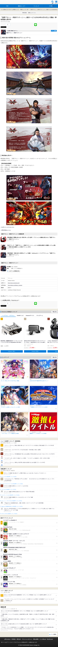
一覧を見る (54, 311)
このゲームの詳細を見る (14, 271)
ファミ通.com (42, 639)
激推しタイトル (32, 12)
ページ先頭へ (54, 634)
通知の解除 (36, 639)
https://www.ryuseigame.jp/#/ (13, 283)
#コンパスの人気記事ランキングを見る (9, 476)
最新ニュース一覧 (24, 9)
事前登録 (24, 12)
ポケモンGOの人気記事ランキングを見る (9, 513)
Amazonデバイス (30, 315)
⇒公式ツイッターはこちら (7, 227)
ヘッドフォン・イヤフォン (8, 315)
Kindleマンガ (20, 315)
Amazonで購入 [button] (11, 351)
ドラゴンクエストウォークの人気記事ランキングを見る (12, 483)
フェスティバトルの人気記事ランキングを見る (10, 495)
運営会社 (19, 639)
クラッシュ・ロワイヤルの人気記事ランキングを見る (12, 500)
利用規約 (13, 639)
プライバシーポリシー (27, 639)
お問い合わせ (7, 639)
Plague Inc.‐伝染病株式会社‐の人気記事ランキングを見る (12, 506)
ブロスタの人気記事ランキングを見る (9, 489)
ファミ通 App (6, 2)
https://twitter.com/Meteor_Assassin (15, 285)
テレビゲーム (39, 315)
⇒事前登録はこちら (6, 230)
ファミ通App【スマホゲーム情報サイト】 (10, 9)
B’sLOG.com (50, 639)
